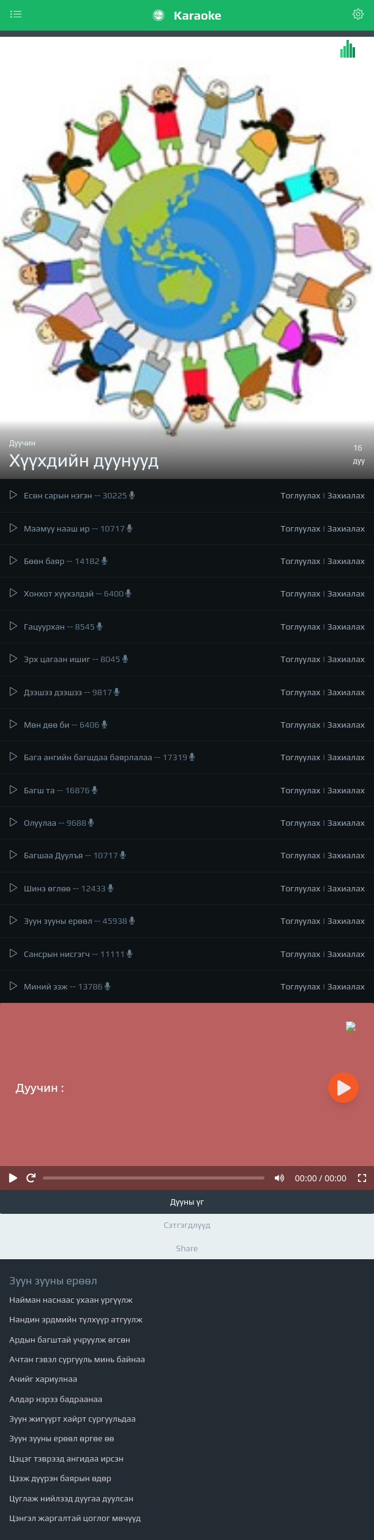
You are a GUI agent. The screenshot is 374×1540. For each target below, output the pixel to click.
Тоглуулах (300, 495)
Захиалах (346, 495)
